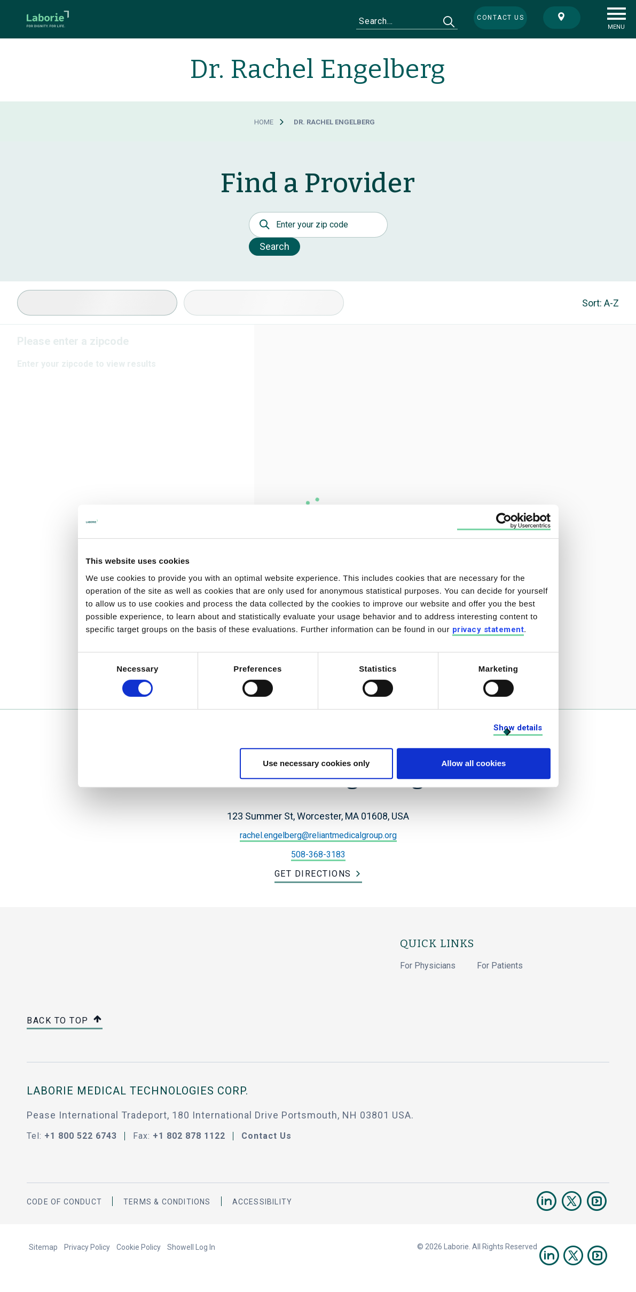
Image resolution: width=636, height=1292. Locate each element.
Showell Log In (191, 1247)
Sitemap (43, 1247)
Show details (517, 727)
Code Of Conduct (64, 1202)
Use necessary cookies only (316, 763)
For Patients (500, 965)
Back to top (65, 1021)
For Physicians (428, 965)
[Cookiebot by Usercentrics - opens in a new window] (504, 521)
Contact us (500, 17)
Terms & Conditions (167, 1202)
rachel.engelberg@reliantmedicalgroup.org (318, 835)
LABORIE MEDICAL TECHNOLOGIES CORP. (137, 1090)
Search (274, 246)
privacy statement (488, 629)
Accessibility (262, 1202)
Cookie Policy (138, 1247)
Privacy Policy (87, 1247)
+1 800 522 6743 (80, 1136)
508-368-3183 (318, 854)
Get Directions (312, 874)
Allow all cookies (474, 763)
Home (263, 122)
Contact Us (266, 1136)
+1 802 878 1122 (189, 1136)
